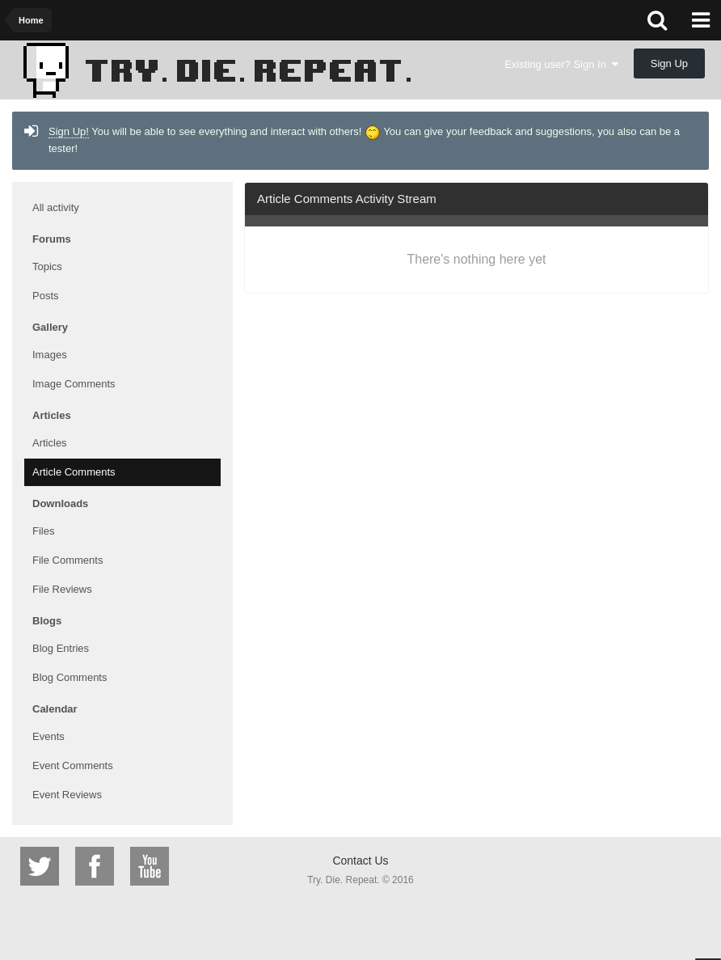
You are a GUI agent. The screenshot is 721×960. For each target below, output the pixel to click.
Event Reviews (67, 795)
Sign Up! (68, 131)
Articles (49, 443)
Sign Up (669, 63)
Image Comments (74, 384)
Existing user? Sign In (561, 64)
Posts (45, 296)
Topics (47, 266)
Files (43, 531)
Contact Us (360, 860)
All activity (55, 207)
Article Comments (74, 472)
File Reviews (62, 589)
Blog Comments (69, 677)
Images (49, 355)
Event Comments (72, 765)
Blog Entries (60, 648)
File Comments (67, 560)
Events (48, 736)
